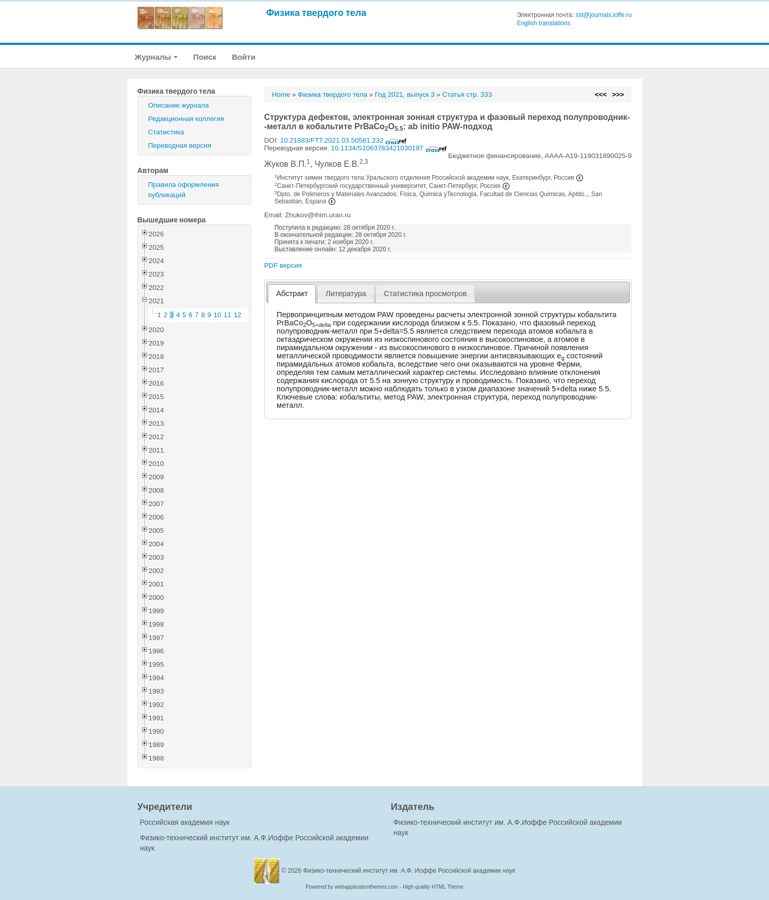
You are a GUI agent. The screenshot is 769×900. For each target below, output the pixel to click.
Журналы (156, 57)
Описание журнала (178, 105)
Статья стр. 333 (467, 94)
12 (238, 315)
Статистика (166, 132)
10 (217, 315)
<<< (601, 94)
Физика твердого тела (316, 13)
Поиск (204, 57)
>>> (618, 94)
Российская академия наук (185, 822)
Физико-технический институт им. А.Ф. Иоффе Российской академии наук (409, 870)
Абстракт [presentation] (292, 293)
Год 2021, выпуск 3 (405, 94)
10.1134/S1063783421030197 (389, 148)
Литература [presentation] (346, 293)
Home (281, 94)
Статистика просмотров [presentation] (425, 293)
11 (227, 315)
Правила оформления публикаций (183, 190)
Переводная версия (179, 145)
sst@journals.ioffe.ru (603, 15)
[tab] (292, 293)
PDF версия (283, 265)
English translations (543, 23)
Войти (243, 57)
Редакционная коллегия (186, 119)
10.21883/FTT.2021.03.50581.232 (343, 140)
